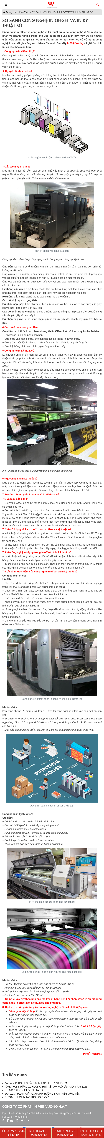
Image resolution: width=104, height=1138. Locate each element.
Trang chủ (9, 12)
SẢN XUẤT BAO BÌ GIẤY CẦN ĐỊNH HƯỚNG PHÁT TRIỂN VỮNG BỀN (42, 1093)
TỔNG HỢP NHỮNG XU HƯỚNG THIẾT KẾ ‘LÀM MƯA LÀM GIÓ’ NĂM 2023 (46, 1086)
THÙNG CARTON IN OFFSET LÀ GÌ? (24, 1090)
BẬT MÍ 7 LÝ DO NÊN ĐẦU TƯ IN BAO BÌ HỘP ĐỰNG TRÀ (36, 1083)
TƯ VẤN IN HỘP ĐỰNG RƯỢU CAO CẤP (27, 1097)
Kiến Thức (24, 12)
